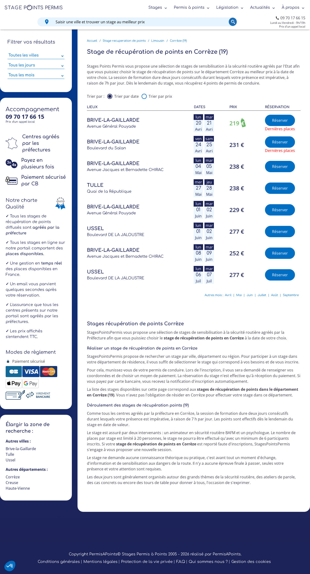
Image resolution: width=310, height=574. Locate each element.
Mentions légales (100, 562)
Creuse (12, 482)
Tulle (10, 454)
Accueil (92, 40)
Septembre (291, 295)
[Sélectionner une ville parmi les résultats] (36, 56)
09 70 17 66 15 (292, 17)
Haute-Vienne (18, 488)
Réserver (280, 120)
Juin (250, 295)
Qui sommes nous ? (208, 562)
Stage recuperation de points (124, 40)
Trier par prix (160, 96)
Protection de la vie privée (147, 562)
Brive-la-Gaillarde (21, 448)
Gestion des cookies (251, 562)
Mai (239, 295)
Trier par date (126, 96)
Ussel (10, 460)
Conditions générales (59, 562)
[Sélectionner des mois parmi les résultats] (36, 76)
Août (274, 295)
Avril (228, 295)
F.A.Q (180, 562)
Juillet (262, 295)
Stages (155, 7)
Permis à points (189, 7)
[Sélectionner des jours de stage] (36, 66)
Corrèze (13, 477)
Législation (227, 7)
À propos (290, 7)
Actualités (260, 7)
